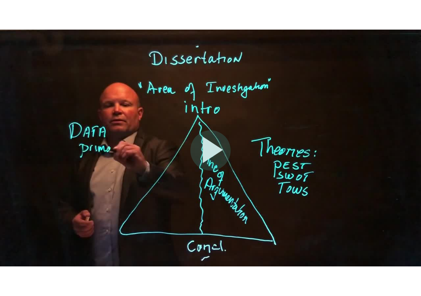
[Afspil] (210, 168)
